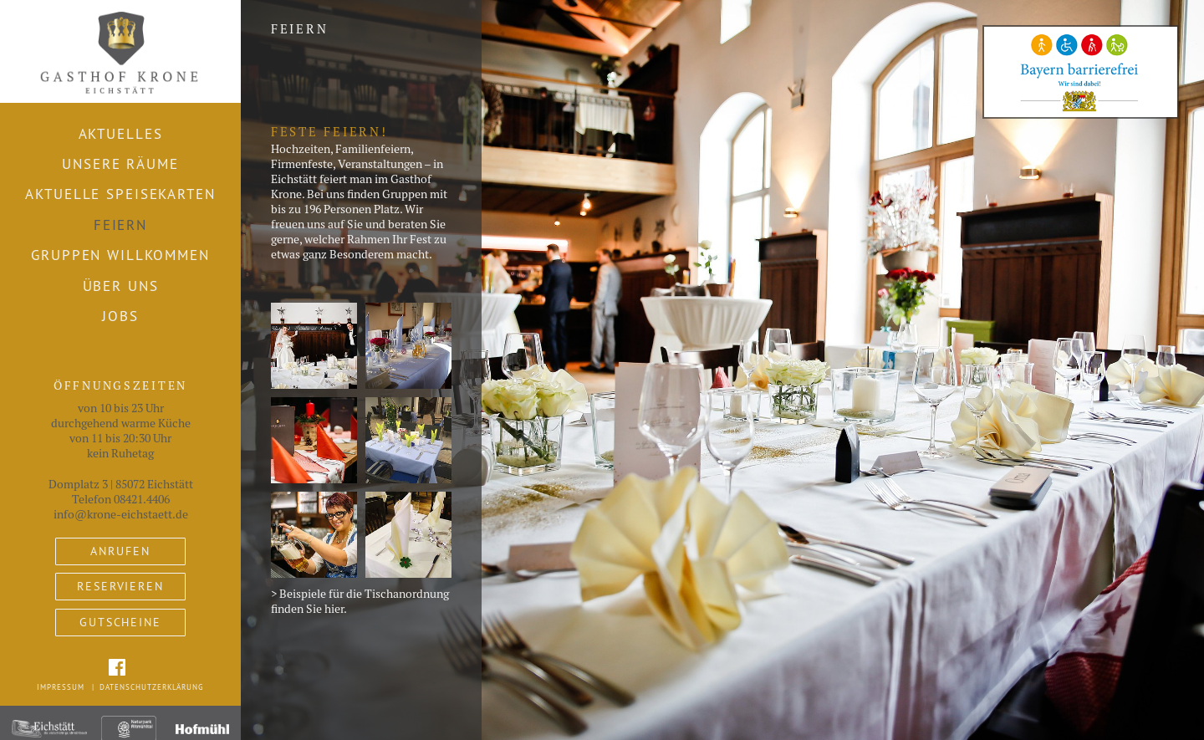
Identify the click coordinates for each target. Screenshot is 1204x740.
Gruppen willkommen (120, 255)
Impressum (60, 687)
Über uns (121, 286)
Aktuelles (121, 134)
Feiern (120, 225)
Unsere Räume (120, 164)
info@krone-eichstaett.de (121, 514)
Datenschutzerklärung (151, 687)
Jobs (120, 316)
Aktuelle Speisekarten (120, 194)
